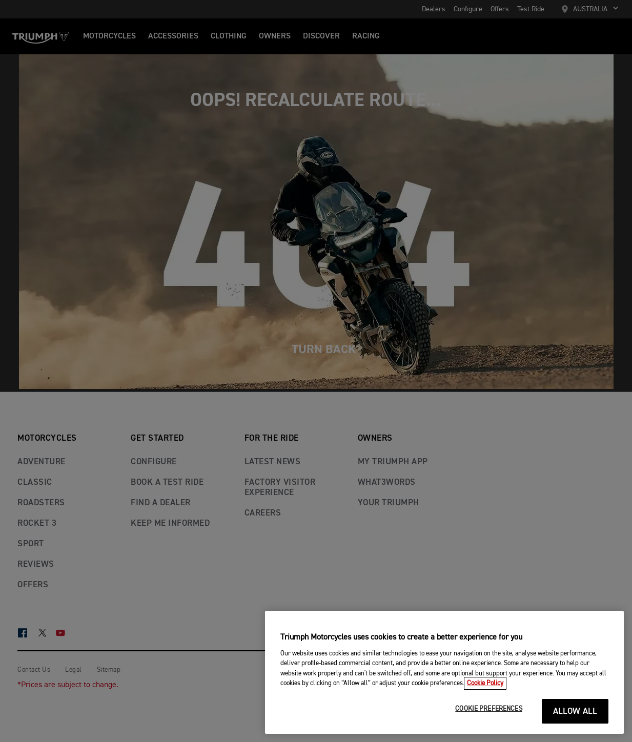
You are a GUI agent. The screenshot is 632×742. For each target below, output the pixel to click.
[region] (444, 672)
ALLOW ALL (575, 711)
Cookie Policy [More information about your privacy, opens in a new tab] (485, 683)
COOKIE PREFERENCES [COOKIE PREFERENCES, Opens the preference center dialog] (488, 709)
